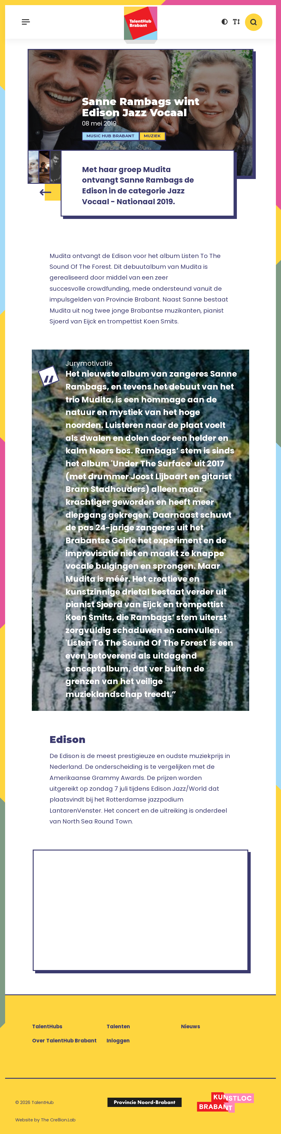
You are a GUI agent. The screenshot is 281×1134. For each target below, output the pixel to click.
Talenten (118, 1026)
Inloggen (118, 1040)
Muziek (152, 135)
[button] (224, 23)
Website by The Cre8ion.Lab (45, 1120)
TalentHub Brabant (140, 25)
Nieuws (190, 1026)
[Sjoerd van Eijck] (44, 167)
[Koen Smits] (56, 167)
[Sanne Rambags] (33, 167)
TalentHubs (47, 1026)
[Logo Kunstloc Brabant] (225, 1102)
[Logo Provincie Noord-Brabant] (144, 1102)
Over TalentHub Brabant (64, 1040)
